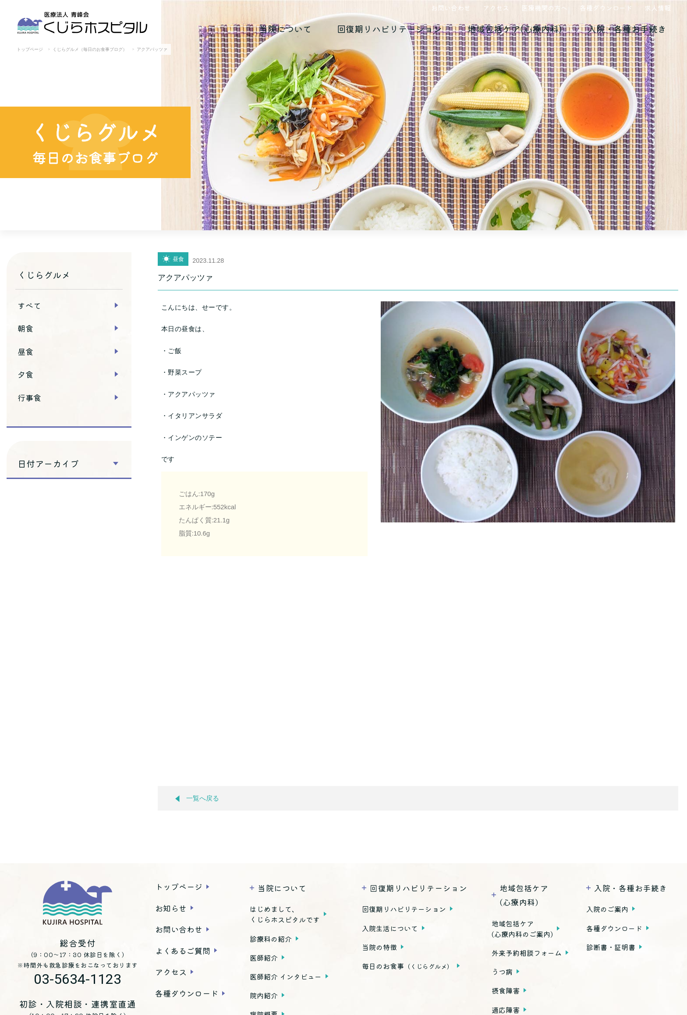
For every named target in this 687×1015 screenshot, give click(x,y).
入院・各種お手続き (627, 28)
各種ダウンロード (606, 7)
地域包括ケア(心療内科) (514, 28)
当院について (285, 28)
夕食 (25, 374)
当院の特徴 (379, 947)
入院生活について (390, 928)
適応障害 (506, 1009)
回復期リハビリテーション (389, 28)
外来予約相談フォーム (527, 952)
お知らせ (171, 908)
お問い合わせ (451, 7)
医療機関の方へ (544, 7)
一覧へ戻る (197, 798)
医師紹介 (264, 957)
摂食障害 (506, 990)
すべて (29, 305)
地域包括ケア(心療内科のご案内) (522, 928)
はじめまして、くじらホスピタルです (285, 914)
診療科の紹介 (271, 938)
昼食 (25, 351)
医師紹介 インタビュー (286, 976)
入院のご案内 (607, 909)
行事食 (29, 397)
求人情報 (658, 7)
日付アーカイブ (48, 463)
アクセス (496, 7)
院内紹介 (264, 995)
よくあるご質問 (182, 950)
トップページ (178, 886)
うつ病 (502, 971)
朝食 (25, 328)
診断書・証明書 (610, 947)
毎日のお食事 (407, 966)
